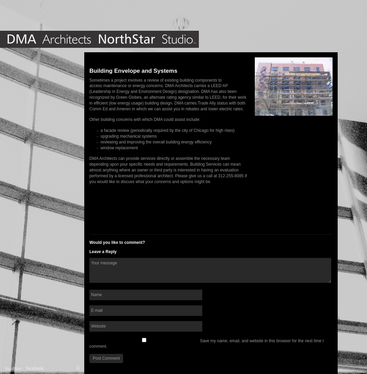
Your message (210, 270)
